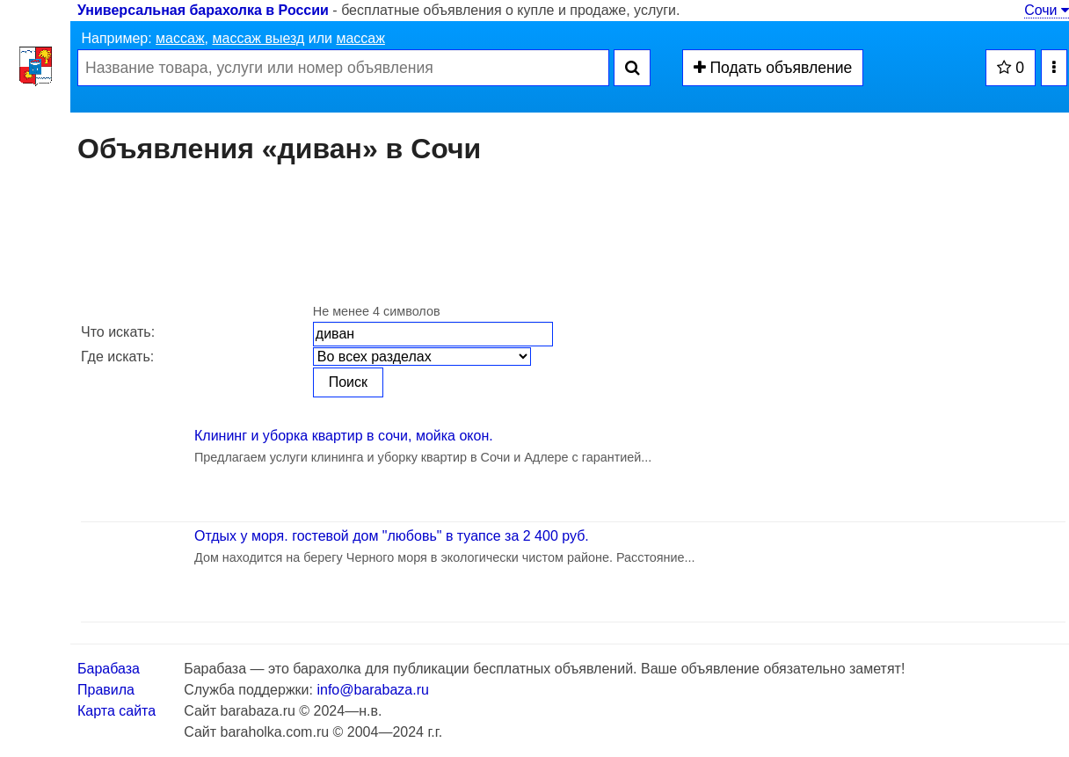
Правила (106, 689)
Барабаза (108, 668)
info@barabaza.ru (372, 689)
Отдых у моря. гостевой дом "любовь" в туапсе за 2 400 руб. (391, 535)
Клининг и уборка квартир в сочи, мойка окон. (343, 435)
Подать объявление (773, 67)
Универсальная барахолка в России (203, 10)
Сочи (1046, 10)
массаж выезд (258, 38)
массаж (180, 38)
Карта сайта (116, 710)
